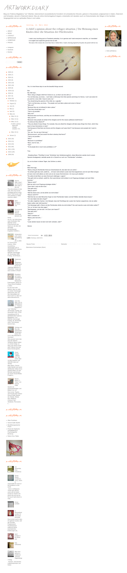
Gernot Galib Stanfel (14, 422)
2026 (9, 72)
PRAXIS (10, 42)
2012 (9, 146)
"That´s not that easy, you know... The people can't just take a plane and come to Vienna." (54, 103)
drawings (33, 238)
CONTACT (11, 35)
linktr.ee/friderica (111, 51)
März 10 (14, 132)
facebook (10, 49)
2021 (9, 85)
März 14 (14, 119)
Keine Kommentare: (33, 235)
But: (28, 90)
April (11, 111)
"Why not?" (30, 105)
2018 (9, 93)
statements (40, 238)
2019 (9, 90)
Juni (11, 106)
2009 (9, 154)
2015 (9, 138)
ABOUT (10, 31)
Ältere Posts (96, 244)
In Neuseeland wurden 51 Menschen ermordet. (18, 514)
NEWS (10, 33)
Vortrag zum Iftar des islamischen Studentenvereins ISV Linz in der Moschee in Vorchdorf (15, 332)
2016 (9, 98)
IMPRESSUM (12, 38)
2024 (9, 77)
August (12, 103)
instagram (11, 47)
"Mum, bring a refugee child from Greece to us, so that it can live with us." (49, 95)
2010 (9, 152)
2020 (9, 88)
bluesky (10, 52)
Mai (11, 108)
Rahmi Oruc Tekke (13, 436)
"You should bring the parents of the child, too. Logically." (44, 101)
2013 (9, 144)
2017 (9, 96)
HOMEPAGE (11, 40)
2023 (9, 80)
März (11, 114)
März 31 (14, 116)
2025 (9, 74)
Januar (12, 135)
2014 (9, 141)
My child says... (32, 92)
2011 (9, 149)
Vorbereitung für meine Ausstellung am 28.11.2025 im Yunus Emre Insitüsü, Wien (15, 239)
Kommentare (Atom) (39, 247)
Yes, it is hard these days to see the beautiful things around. (45, 86)
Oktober (12, 101)
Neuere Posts (31, 244)
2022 (9, 82)
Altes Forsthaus (12, 420)
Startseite (64, 244)
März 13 (14, 121)
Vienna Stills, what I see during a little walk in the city (18, 184)
